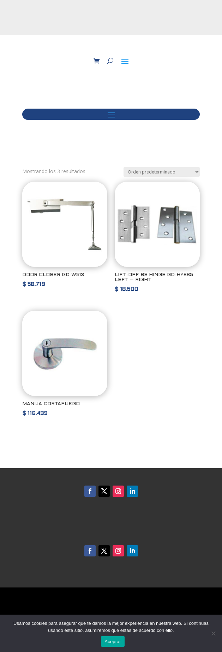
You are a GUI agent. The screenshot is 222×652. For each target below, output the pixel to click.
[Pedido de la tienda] (162, 172)
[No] (213, 633)
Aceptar (112, 641)
